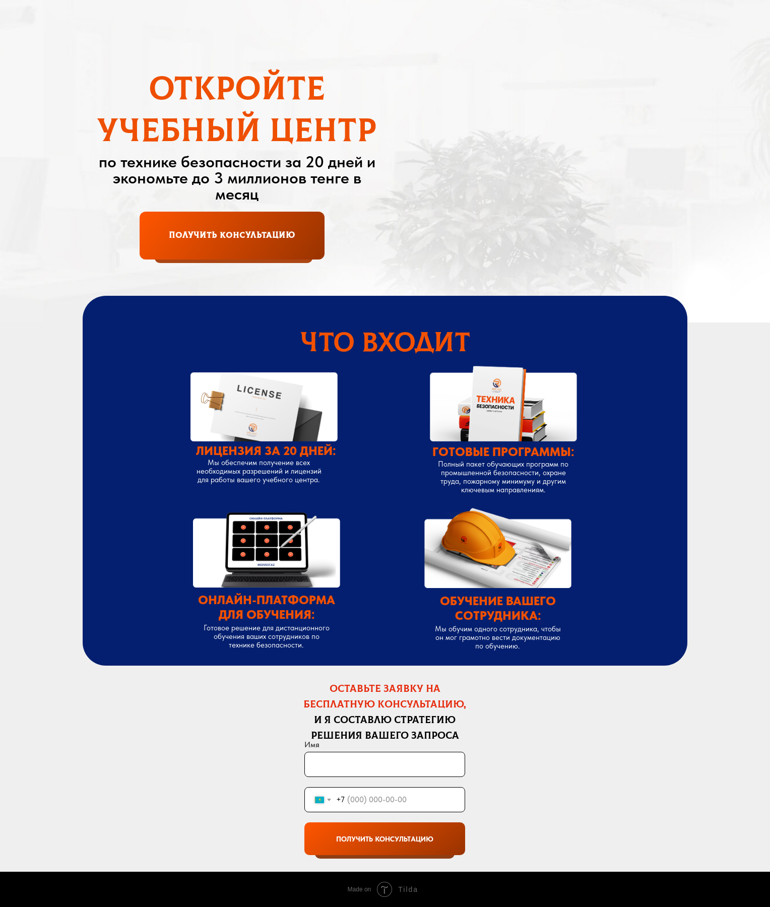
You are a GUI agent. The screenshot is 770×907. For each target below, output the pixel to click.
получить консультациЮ (232, 235)
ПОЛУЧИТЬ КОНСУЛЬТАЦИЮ (384, 839)
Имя (311, 744)
